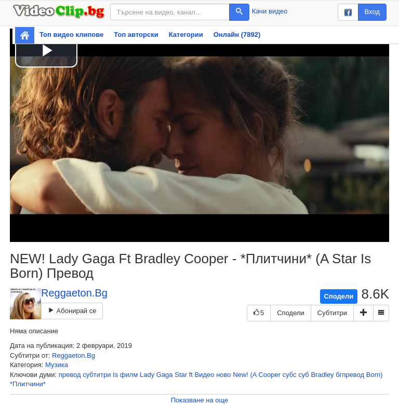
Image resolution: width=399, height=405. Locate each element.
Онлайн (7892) (237, 34)
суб (303, 375)
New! (240, 375)
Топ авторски (136, 34)
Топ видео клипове (71, 34)
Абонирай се (72, 311)
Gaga (164, 375)
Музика (56, 365)
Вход (372, 12)
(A (253, 375)
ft (191, 375)
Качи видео (269, 11)
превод (70, 375)
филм (129, 375)
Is (115, 375)
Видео (205, 375)
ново (223, 375)
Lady (147, 375)
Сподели (339, 296)
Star (181, 375)
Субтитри (332, 313)
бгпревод (350, 375)
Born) (374, 375)
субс (290, 375)
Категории (186, 34)
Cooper (269, 375)
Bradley (322, 375)
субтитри (97, 375)
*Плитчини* (28, 384)
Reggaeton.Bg (74, 293)
